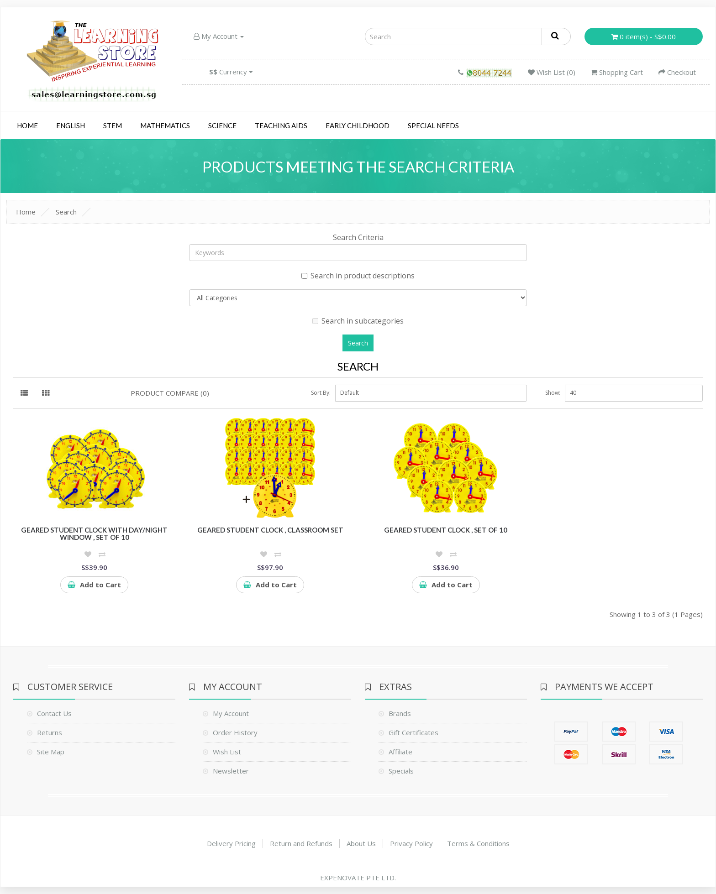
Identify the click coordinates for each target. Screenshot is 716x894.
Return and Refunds (301, 843)
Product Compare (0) (170, 392)
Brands (400, 713)
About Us (361, 843)
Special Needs (433, 125)
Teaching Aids (281, 125)
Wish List (227, 751)
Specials (401, 770)
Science (222, 125)
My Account (219, 36)
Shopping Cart (617, 72)
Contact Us (54, 713)
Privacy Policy (411, 843)
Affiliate (400, 751)
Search (66, 211)
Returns (49, 732)
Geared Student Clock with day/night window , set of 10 (94, 534)
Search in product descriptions (358, 275)
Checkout (677, 72)
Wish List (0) (551, 72)
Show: (552, 393)
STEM (112, 125)
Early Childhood (358, 125)
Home (27, 125)
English (70, 125)
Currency (231, 71)
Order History (235, 732)
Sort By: (321, 393)
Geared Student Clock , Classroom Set (270, 530)
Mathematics (165, 125)
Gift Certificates (413, 732)
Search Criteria (358, 237)
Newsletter (231, 770)
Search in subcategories (358, 320)
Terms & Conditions (478, 843)
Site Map (50, 751)
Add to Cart (94, 584)
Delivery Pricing (231, 843)
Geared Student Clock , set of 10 (445, 530)
